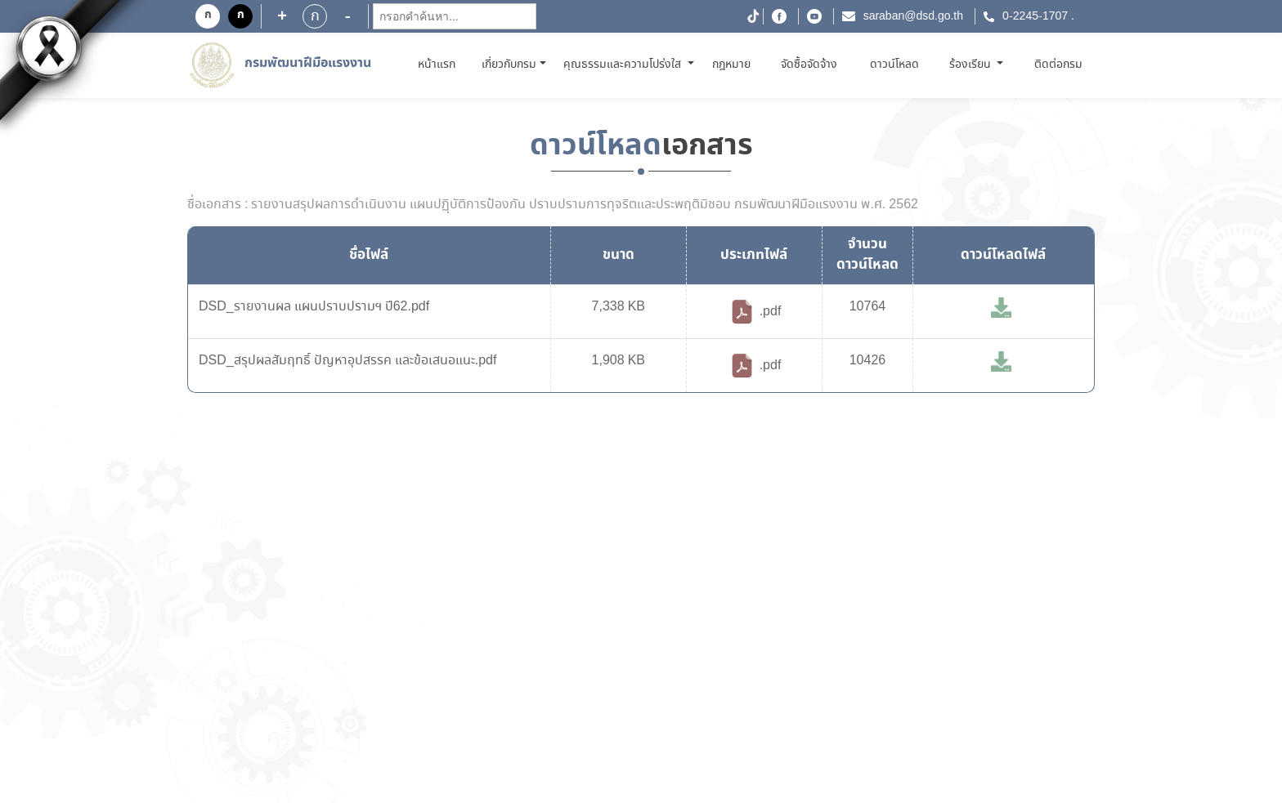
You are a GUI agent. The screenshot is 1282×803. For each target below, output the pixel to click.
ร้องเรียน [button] (971, 64)
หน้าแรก (439, 64)
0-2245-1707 (1035, 16)
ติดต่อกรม (1058, 64)
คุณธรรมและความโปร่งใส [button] (623, 64)
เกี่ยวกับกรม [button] (509, 64)
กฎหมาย (731, 64)
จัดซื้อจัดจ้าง (809, 64)
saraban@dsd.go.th (913, 16)
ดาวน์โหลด (894, 64)
